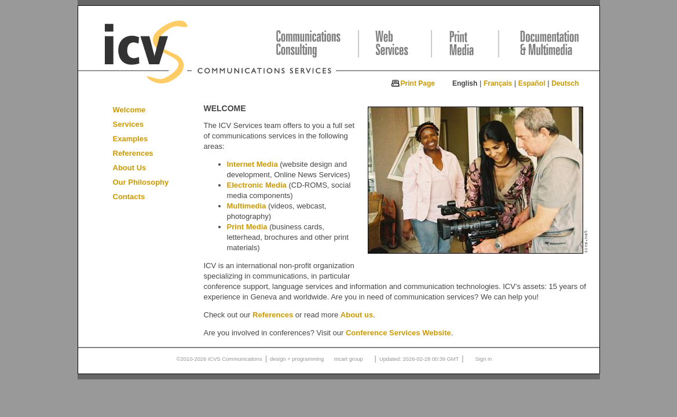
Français (498, 83)
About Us (130, 167)
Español (532, 83)
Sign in (483, 359)
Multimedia (246, 206)
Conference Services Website (398, 332)
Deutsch (565, 83)
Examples (130, 138)
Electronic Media (257, 185)
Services (128, 124)
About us (357, 314)
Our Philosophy (141, 182)
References (133, 153)
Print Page (418, 83)
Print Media (247, 226)
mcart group (348, 359)
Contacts (129, 196)
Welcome (129, 109)
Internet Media (252, 164)
